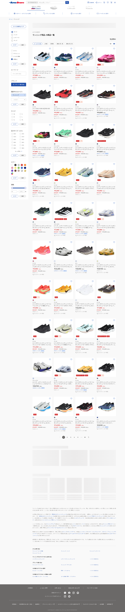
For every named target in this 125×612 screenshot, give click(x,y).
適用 (22, 45)
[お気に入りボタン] (50, 49)
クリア (14, 45)
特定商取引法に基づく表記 (25, 604)
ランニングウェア (50, 524)
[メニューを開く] (115, 2)
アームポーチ (73, 533)
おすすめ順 (37, 44)
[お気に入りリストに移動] (108, 2)
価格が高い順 (69, 43)
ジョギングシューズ (79, 518)
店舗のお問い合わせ (74, 588)
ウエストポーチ (81, 533)
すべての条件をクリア (18, 26)
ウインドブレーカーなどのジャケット (57, 527)
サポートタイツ (77, 525)
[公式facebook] (69, 593)
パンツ (83, 524)
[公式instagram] (73, 593)
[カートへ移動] (111, 2)
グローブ (104, 531)
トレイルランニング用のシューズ (50, 520)
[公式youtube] (78, 593)
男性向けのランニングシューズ (59, 514)
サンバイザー (71, 531)
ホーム (10, 19)
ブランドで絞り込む (19, 84)
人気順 (45, 43)
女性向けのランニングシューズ (46, 516)
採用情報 (110, 604)
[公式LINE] (69, 596)
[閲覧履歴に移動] (104, 2)
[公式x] (65, 593)
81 (85, 437)
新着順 (52, 43)
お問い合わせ (58, 588)
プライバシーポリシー (48, 604)
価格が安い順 (60, 43)
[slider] (12, 188)
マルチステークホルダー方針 (90, 604)
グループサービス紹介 (92, 588)
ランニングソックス (105, 525)
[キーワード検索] (67, 2)
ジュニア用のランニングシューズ (96, 516)
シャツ (73, 524)
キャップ (64, 531)
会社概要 (102, 604)
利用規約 (14, 604)
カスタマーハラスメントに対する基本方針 (69, 604)
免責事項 (37, 604)
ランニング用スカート (108, 524)
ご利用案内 (30, 588)
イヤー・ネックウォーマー (94, 531)
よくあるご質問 (43, 588)
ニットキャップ (83, 531)
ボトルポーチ (110, 533)
